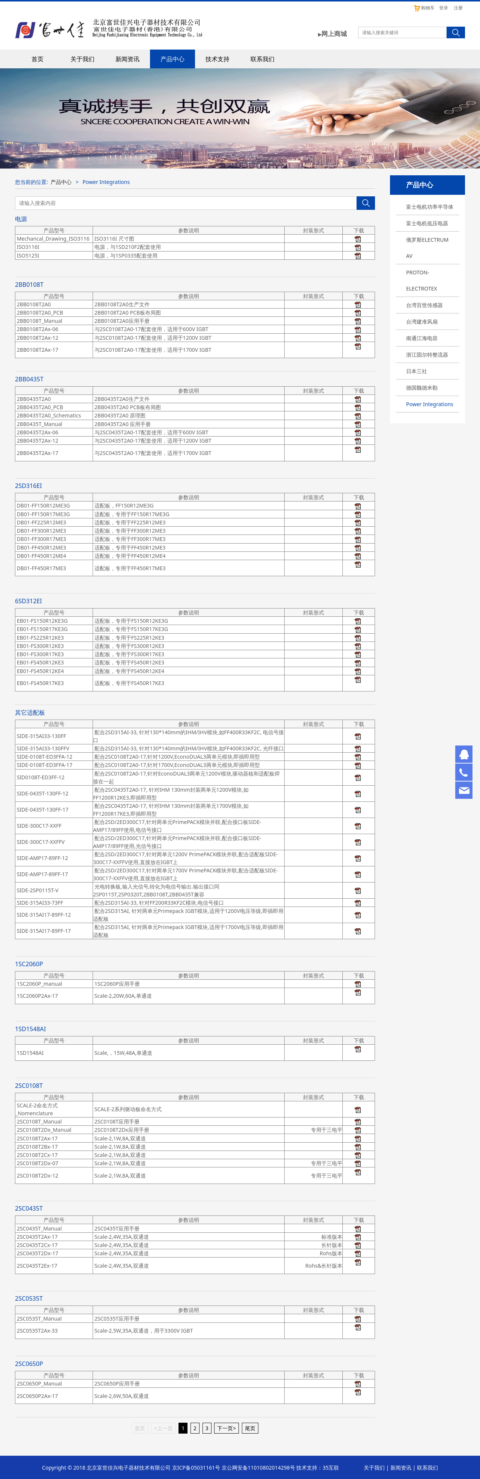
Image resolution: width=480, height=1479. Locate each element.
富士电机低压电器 (427, 223)
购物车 (424, 8)
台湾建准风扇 (422, 321)
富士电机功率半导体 (429, 206)
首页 (38, 59)
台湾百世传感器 (424, 305)
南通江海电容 (422, 338)
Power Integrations (429, 404)
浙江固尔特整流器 (427, 354)
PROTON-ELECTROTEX (421, 280)
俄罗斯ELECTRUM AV (427, 247)
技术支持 (218, 59)
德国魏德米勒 (422, 387)
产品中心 (172, 59)
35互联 (330, 1467)
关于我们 (82, 59)
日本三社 (416, 371)
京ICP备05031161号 (196, 1467)
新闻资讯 (128, 59)
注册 (458, 8)
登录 (443, 8)
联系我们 (262, 59)
